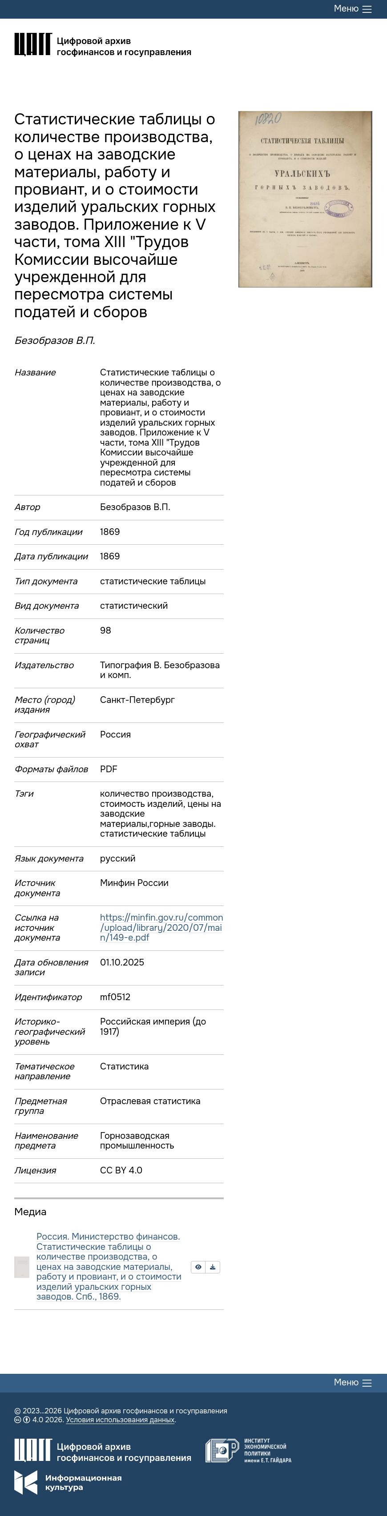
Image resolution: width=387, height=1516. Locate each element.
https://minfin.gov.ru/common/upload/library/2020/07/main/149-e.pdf (161, 927)
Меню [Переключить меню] (353, 9)
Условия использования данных (120, 1419)
